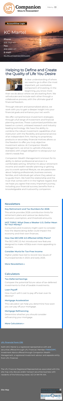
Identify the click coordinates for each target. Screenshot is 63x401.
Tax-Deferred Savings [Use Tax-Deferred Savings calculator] (16, 279)
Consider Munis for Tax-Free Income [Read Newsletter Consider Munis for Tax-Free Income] (24, 251)
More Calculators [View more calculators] (14, 323)
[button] (52, 7)
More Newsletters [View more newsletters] (15, 264)
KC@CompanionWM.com (17, 55)
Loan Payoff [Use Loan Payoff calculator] (11, 290)
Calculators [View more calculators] (12, 273)
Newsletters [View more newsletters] (12, 203)
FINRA (48, 350)
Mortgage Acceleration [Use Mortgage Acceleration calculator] (17, 300)
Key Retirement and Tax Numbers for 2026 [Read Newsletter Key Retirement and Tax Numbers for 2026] (27, 209)
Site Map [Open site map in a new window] (5, 390)
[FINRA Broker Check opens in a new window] (51, 393)
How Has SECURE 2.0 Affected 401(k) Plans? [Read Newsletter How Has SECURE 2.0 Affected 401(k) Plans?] (28, 238)
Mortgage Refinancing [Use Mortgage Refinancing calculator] (16, 311)
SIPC (54, 350)
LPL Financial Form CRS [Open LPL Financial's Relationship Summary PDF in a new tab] (12, 342)
